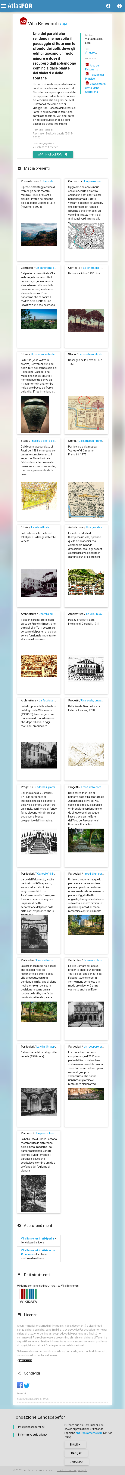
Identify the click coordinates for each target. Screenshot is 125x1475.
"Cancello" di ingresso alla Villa (55, 873)
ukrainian (76, 1462)
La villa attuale (40, 527)
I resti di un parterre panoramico (104, 873)
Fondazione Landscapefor (38, 1470)
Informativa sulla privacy (32, 1434)
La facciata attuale (51, 700)
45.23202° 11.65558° (45, 147)
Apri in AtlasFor (53, 154)
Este (63, 24)
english (75, 1444)
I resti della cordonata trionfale (100, 787)
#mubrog (90, 52)
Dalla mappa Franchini (92, 440)
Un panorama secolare (50, 267)
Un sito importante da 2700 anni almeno (56, 354)
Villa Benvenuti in (37, 1238)
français (76, 1453)
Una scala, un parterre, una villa (100, 700)
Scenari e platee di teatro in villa (103, 960)
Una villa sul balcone (51, 614)
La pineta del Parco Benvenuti (101, 267)
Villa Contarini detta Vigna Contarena (95, 88)
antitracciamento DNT (89, 1433)
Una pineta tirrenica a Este (51, 1133)
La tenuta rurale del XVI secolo (97, 354)
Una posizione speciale (97, 181)
